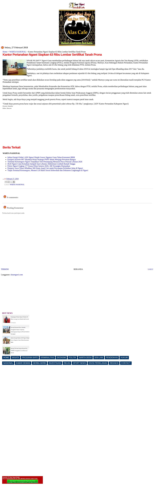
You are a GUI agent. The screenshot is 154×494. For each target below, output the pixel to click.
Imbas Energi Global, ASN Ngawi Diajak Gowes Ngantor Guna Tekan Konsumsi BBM (41, 157)
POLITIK (72, 358)
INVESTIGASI (55, 363)
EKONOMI (61, 358)
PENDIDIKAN (112, 358)
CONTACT (125, 363)
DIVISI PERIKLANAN (98, 363)
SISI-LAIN (99, 358)
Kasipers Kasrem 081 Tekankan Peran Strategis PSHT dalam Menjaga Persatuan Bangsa (41, 159)
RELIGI (67, 363)
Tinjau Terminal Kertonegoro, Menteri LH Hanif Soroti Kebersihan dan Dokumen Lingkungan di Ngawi (47, 170)
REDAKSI (114, 363)
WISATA (15, 358)
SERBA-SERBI (39, 363)
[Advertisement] (23, 128)
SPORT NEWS (79, 363)
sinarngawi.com (17, 275)
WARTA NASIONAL (17, 52)
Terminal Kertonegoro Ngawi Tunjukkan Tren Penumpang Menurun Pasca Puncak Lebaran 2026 (44, 162)
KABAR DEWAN (23, 363)
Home (5, 52)
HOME (6, 358)
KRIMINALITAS (47, 358)
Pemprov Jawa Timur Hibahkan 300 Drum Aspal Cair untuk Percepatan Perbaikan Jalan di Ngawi (45, 168)
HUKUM (124, 358)
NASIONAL (8, 363)
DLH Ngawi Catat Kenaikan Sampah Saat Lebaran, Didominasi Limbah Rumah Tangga (41, 164)
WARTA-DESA (85, 358)
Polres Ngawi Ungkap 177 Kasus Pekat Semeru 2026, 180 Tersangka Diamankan (38, 166)
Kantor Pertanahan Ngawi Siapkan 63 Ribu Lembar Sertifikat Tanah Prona (52, 54)
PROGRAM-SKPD (30, 358)
